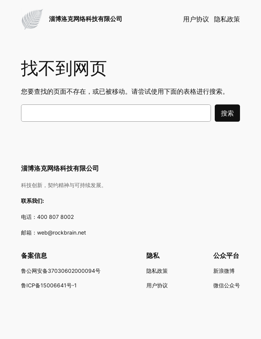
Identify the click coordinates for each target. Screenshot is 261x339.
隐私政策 (227, 19)
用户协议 (196, 19)
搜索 (227, 113)
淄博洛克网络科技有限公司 (85, 19)
